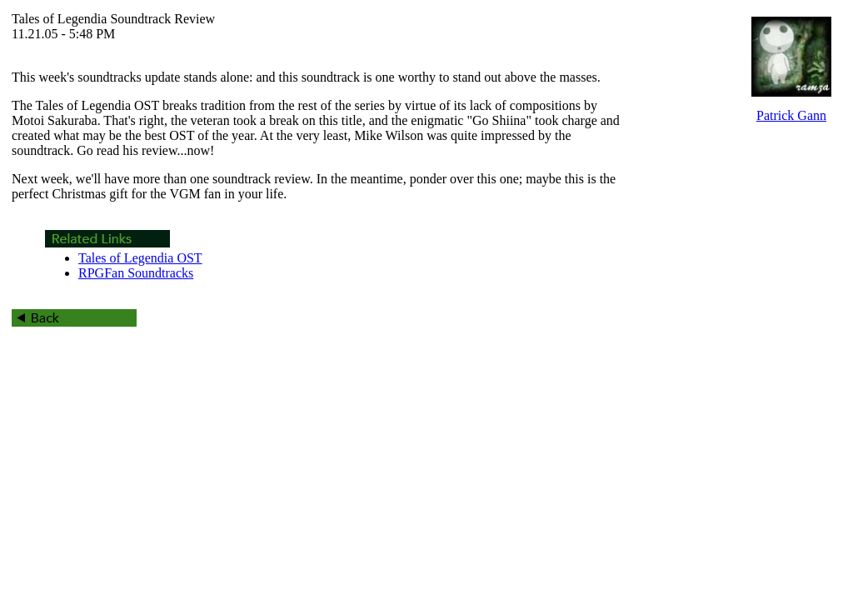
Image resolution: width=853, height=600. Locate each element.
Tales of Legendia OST (140, 258)
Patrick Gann (791, 115)
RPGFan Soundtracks (135, 273)
